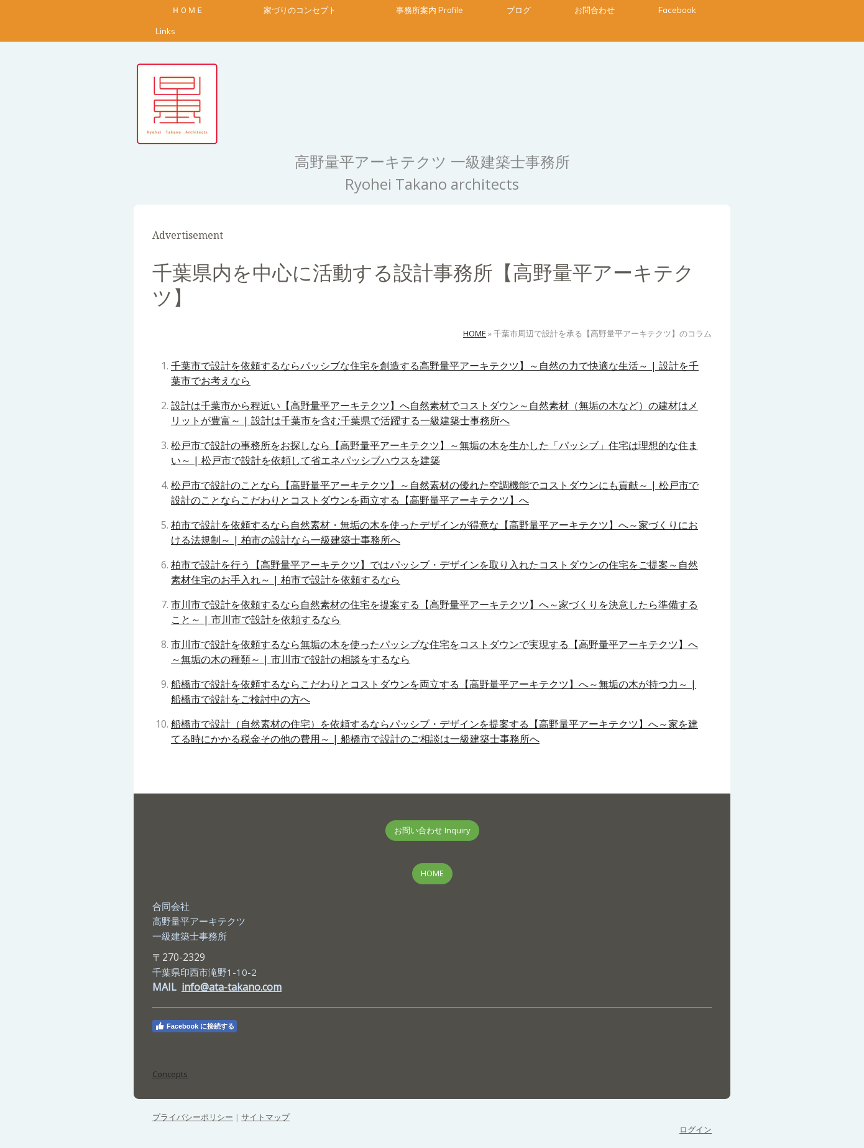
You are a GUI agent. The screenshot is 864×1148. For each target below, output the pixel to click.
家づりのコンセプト (308, 10)
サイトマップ (265, 1117)
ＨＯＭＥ (187, 10)
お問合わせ (594, 10)
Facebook (677, 10)
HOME (432, 873)
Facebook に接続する (194, 1026)
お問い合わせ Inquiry (432, 830)
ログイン (695, 1129)
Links (165, 31)
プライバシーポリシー (192, 1117)
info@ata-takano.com (232, 987)
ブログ (519, 10)
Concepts (170, 1074)
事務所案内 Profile (429, 10)
